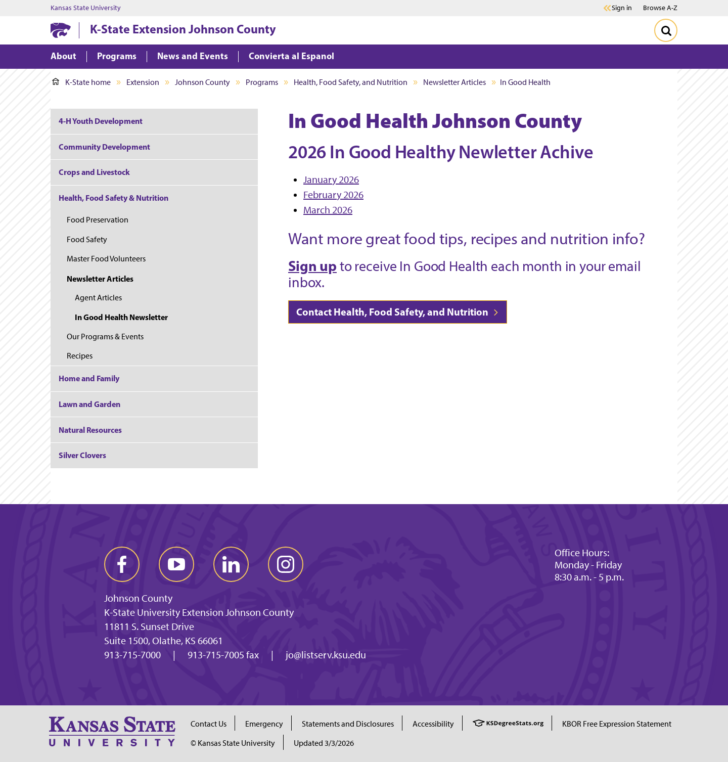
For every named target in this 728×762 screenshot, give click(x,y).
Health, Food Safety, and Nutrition (350, 82)
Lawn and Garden (89, 404)
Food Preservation (97, 220)
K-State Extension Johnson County (183, 28)
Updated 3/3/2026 (324, 743)
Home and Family (89, 378)
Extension (142, 82)
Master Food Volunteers (106, 258)
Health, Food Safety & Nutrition (113, 198)
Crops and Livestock (94, 172)
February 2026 (333, 195)
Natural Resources (90, 430)
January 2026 (331, 179)
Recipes (80, 356)
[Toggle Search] (665, 30)
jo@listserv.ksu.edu (326, 655)
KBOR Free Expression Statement (616, 724)
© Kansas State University (233, 743)
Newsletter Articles (454, 82)
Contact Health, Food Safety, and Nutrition (397, 311)
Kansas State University (86, 8)
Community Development (104, 147)
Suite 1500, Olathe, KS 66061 (163, 641)
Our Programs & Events (105, 336)
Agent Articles (98, 297)
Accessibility (433, 724)
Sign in (622, 8)
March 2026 (327, 210)
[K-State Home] (61, 30)
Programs (262, 82)
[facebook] (122, 564)
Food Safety (87, 239)
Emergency (264, 724)
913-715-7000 (132, 655)
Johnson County (202, 82)
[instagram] (285, 564)
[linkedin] (231, 564)
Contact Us (208, 724)
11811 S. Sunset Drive (149, 626)
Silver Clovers (82, 455)
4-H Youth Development (101, 121)
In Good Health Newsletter (121, 317)
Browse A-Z (660, 8)
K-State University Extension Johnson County (199, 612)
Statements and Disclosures (348, 724)
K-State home (81, 82)
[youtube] (176, 564)
